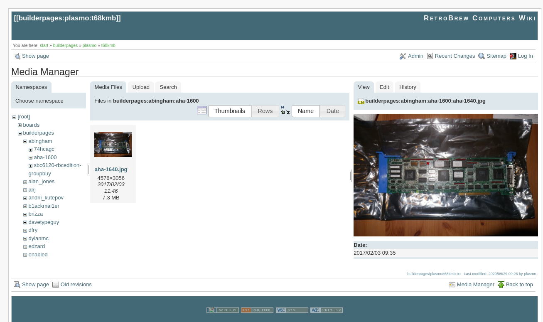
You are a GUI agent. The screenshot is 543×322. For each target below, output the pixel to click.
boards (31, 125)
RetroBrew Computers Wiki (480, 18)
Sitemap (496, 56)
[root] (23, 116)
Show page (35, 56)
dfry (32, 230)
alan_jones (41, 181)
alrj (31, 190)
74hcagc (44, 149)
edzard (36, 246)
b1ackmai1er (43, 206)
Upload (141, 87)
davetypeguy (43, 222)
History (407, 87)
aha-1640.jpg (111, 169)
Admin (415, 56)
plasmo (90, 45)
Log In (525, 56)
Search (168, 87)
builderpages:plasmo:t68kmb (67, 18)
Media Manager (475, 276)
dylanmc (38, 238)
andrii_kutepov (46, 197)
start (44, 45)
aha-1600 (45, 157)
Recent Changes (455, 56)
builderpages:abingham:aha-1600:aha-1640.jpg (425, 101)
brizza (35, 214)
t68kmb (108, 45)
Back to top (519, 276)
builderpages (65, 45)
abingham (40, 141)
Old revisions (76, 276)
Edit (384, 87)
